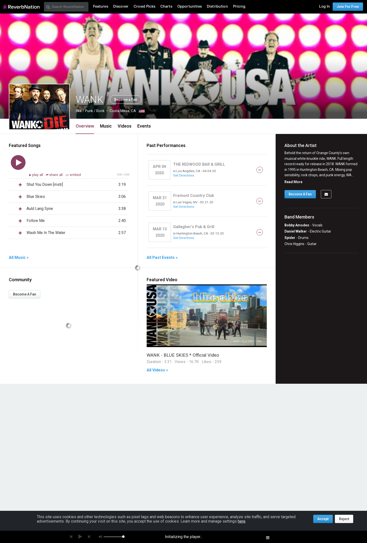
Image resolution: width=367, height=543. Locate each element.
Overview (85, 126)
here (241, 521)
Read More (293, 182)
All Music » (18, 257)
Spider (289, 238)
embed (73, 175)
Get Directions (183, 175)
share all (55, 175)
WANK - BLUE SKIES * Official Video (183, 355)
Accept (323, 519)
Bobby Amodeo (296, 225)
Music (106, 126)
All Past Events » (162, 257)
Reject (344, 519)
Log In (324, 6)
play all (38, 175)
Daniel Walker (295, 231)
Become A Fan (24, 294)
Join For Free (348, 7)
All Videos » (157, 370)
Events (144, 126)
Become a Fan (125, 100)
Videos (124, 126)
